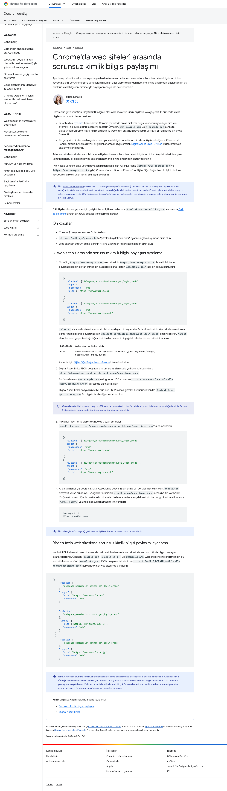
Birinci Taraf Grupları (73, 186)
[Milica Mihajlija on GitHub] (72, 102)
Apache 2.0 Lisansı (154, 726)
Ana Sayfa (57, 47)
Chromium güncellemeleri (119, 756)
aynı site (78, 123)
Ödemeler (75, 20)
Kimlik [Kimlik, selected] (56, 20)
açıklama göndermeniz (117, 676)
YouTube (171, 761)
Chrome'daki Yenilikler (114, 3)
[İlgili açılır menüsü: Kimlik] (63, 20)
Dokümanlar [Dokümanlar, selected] (55, 3)
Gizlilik (59, 784)
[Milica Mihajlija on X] (68, 102)
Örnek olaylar (79, 3)
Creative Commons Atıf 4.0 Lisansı (104, 726)
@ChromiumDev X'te (177, 756)
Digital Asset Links (69, 712)
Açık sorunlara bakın (56, 761)
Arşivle (109, 766)
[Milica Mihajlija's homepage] (76, 102)
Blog (94, 3)
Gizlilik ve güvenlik (96, 20)
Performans (10, 20)
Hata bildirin (52, 756)
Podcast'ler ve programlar (119, 771)
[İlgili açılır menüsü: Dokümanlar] (65, 4)
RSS (169, 771)
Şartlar (49, 784)
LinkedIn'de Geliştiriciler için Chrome (185, 766)
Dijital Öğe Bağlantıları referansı (92, 362)
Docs (7, 14)
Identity (21, 14)
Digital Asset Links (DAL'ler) (147, 144)
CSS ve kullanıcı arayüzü (34, 20)
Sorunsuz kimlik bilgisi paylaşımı (76, 706)
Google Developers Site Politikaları (70, 730)
